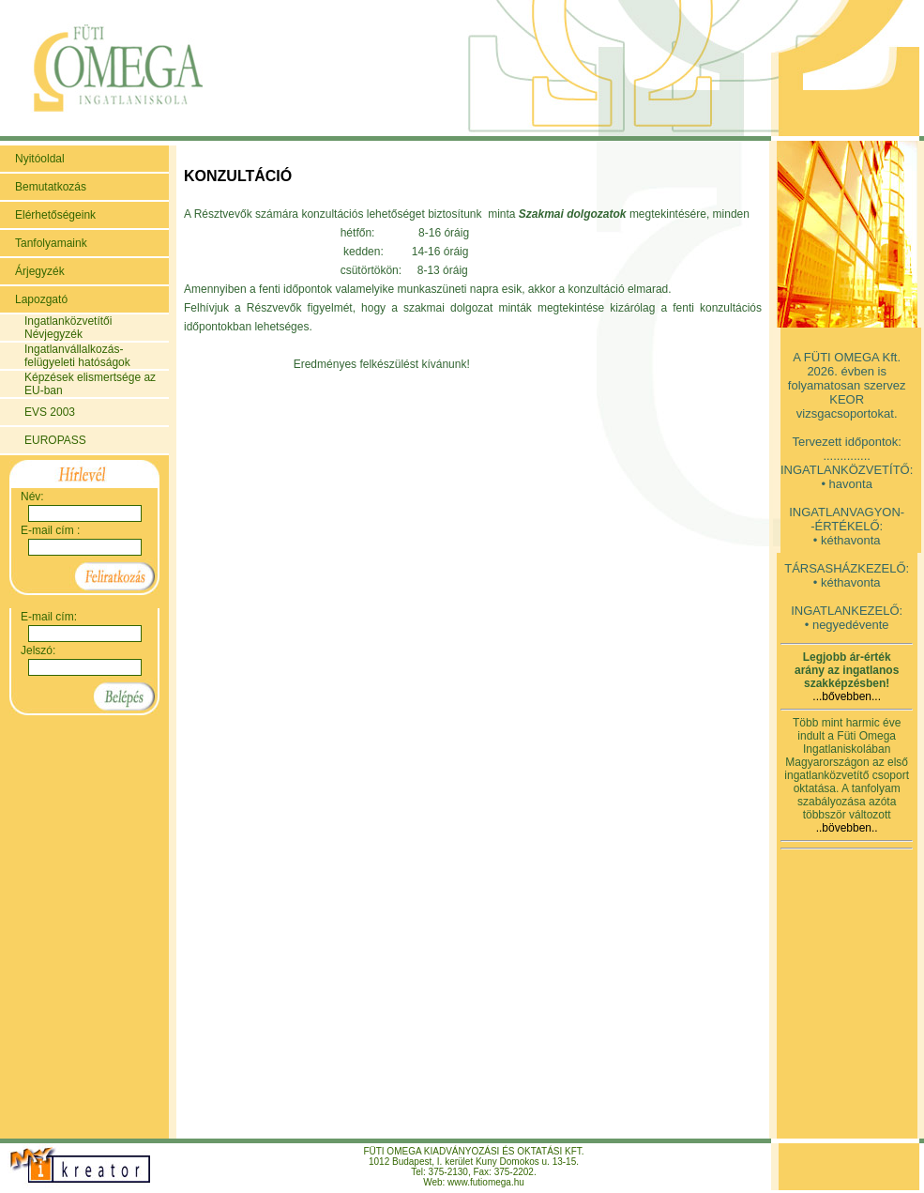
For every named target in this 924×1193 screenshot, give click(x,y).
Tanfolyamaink (51, 243)
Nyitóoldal (40, 158)
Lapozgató (41, 299)
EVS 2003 (49, 412)
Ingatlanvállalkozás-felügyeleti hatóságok (77, 356)
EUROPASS (55, 440)
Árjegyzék (40, 271)
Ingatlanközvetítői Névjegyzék (68, 327)
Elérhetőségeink (55, 215)
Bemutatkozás (50, 186)
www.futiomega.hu (485, 1182)
